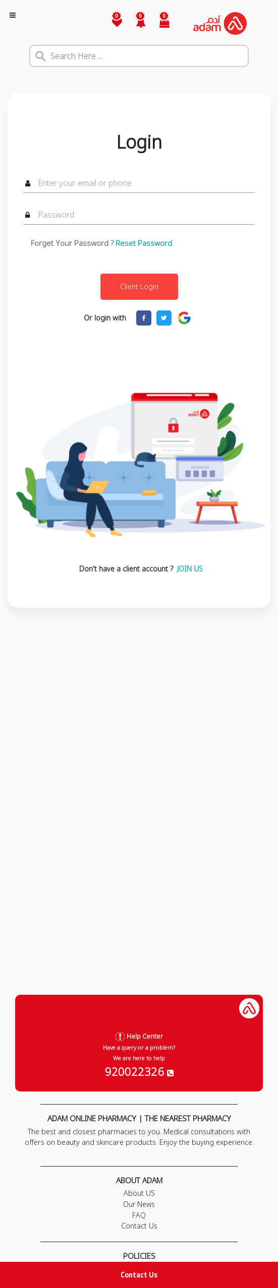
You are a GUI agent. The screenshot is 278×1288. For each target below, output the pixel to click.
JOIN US (190, 568)
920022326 (139, 1071)
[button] (135, 23)
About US (139, 1193)
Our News (139, 1204)
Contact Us (139, 1274)
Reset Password (144, 243)
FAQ (139, 1215)
